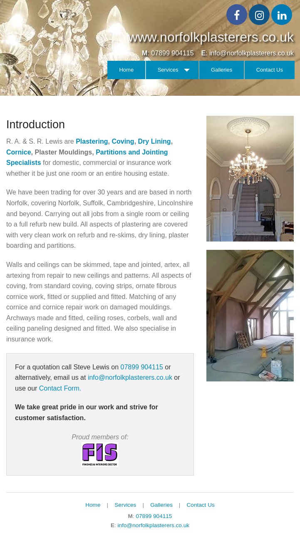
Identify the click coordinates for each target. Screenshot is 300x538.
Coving (123, 141)
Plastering (92, 141)
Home (126, 70)
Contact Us (269, 70)
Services (168, 70)
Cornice (18, 152)
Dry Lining (154, 141)
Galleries (221, 70)
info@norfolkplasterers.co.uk (251, 53)
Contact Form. (60, 388)
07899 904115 (172, 53)
